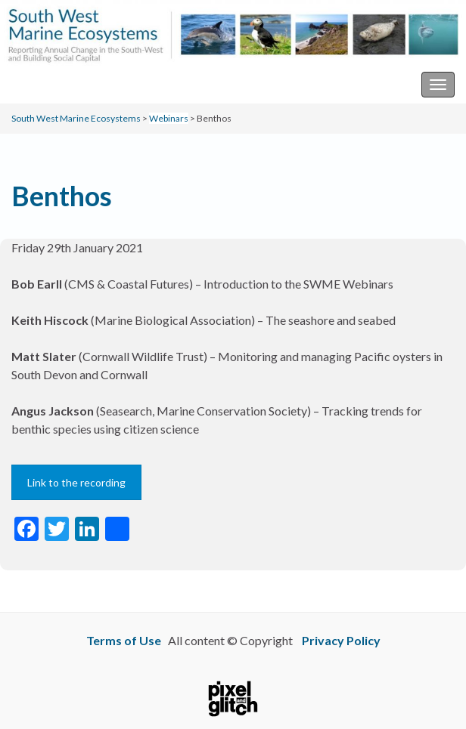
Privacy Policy (341, 640)
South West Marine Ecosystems (93, 84)
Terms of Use (123, 640)
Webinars (168, 118)
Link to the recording (76, 482)
